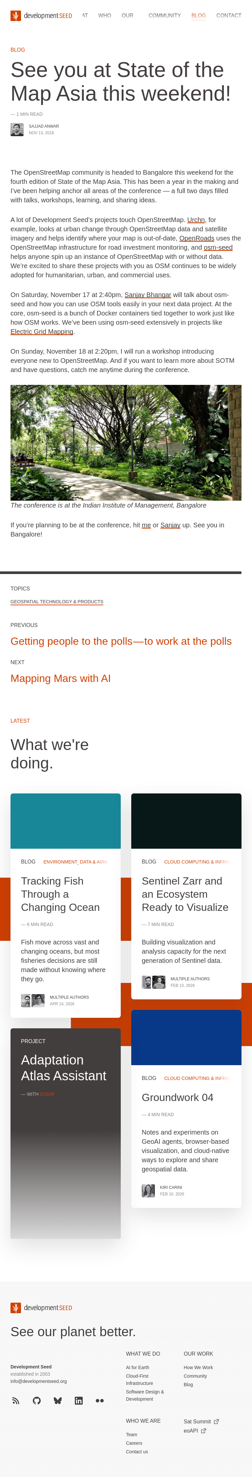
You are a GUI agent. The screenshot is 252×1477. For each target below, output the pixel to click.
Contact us (137, 1451)
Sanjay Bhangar (148, 294)
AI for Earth (137, 1367)
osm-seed (218, 247)
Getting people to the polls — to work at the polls (121, 641)
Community (165, 15)
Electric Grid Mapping (41, 331)
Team (131, 1434)
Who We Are (143, 1421)
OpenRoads (197, 238)
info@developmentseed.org (38, 1381)
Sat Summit (201, 1421)
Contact (229, 15)
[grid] (126, 1021)
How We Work (198, 1367)
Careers (134, 1443)
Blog (198, 15)
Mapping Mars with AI (60, 678)
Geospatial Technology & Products (56, 601)
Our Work (198, 1354)
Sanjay (170, 525)
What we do (143, 1354)
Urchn (196, 219)
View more (186, 1109)
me (146, 525)
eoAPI (195, 1431)
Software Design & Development (145, 1395)
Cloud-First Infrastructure (139, 1379)
